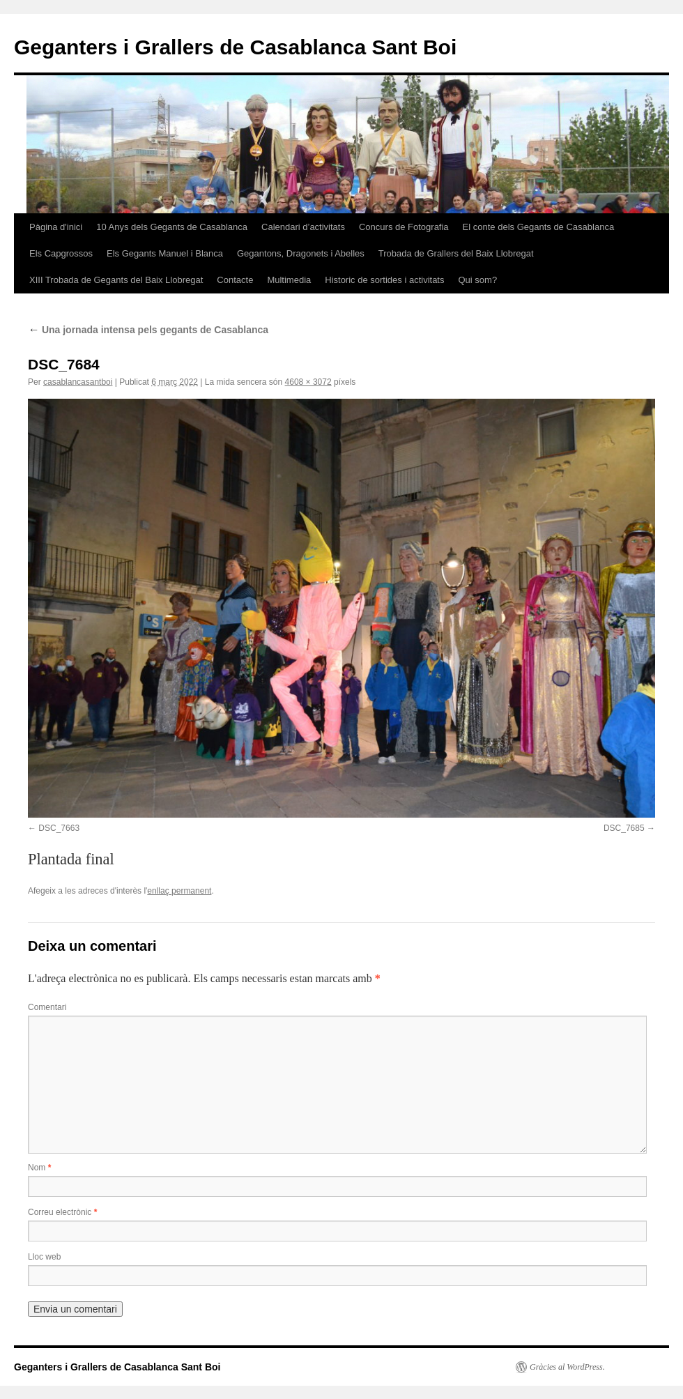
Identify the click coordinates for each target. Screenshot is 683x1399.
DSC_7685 (624, 828)
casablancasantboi (77, 382)
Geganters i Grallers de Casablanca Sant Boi (235, 47)
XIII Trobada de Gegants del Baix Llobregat (116, 280)
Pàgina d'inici (55, 227)
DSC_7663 (58, 828)
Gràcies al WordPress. (567, 1367)
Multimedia (289, 280)
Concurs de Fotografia (404, 227)
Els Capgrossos (61, 253)
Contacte (235, 280)
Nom (39, 1167)
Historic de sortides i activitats (384, 280)
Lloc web (44, 1257)
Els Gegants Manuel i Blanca (165, 253)
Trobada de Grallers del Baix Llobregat (456, 253)
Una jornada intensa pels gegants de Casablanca (148, 329)
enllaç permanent (179, 891)
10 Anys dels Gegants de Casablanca (171, 227)
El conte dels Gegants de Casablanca (539, 227)
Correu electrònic (62, 1212)
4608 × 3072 (308, 382)
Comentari (47, 1007)
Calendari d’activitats (303, 227)
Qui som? (477, 280)
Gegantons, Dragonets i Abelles (300, 253)
